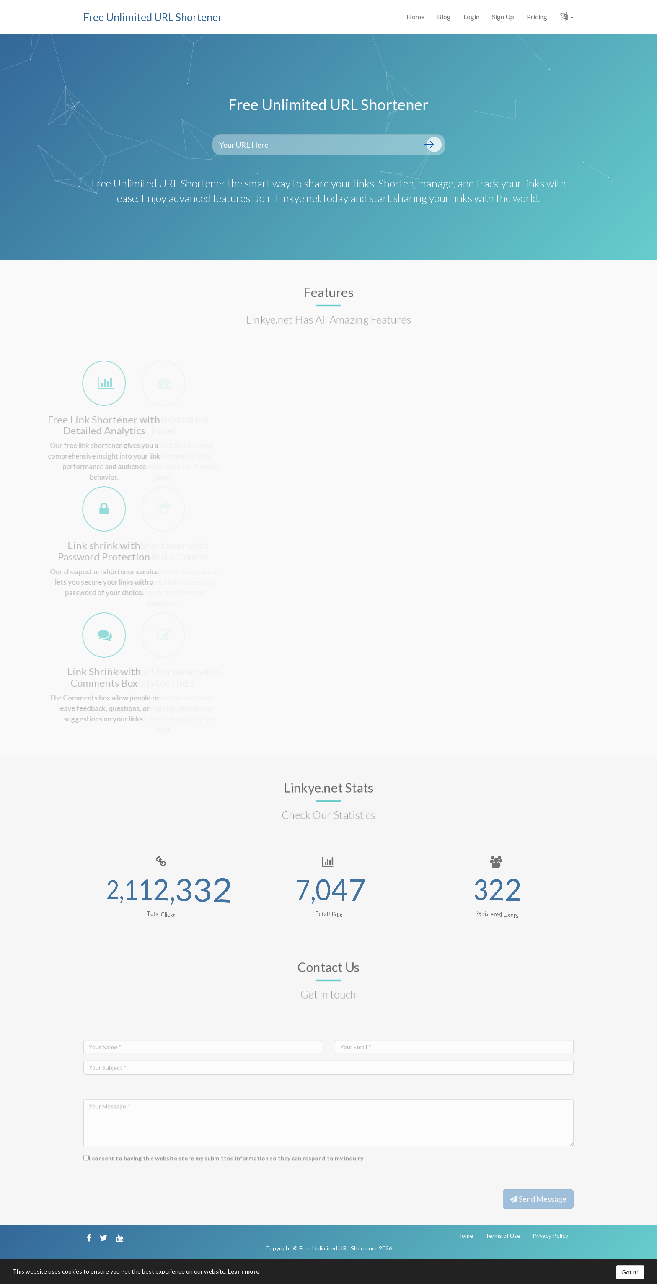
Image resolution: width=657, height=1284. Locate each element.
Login (471, 17)
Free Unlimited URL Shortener (152, 16)
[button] (567, 17)
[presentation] (147, 1186)
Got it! (630, 1272)
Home (415, 17)
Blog (444, 17)
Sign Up (503, 17)
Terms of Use (502, 1235)
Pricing (537, 17)
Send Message (538, 1199)
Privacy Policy (550, 1235)
